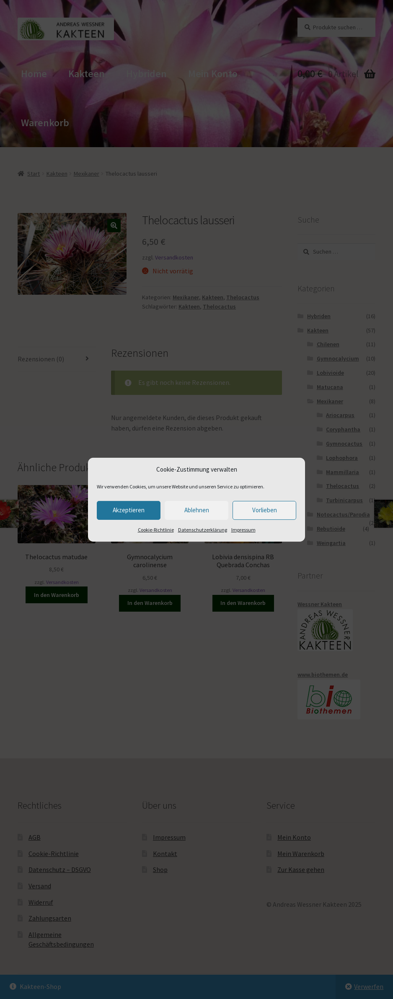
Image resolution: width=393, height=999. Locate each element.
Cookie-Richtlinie (156, 530)
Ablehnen (196, 510)
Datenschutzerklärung (202, 530)
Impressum (243, 530)
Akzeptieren (129, 510)
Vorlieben (264, 510)
